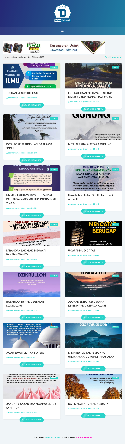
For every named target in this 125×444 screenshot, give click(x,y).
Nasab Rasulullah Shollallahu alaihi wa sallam (91, 197)
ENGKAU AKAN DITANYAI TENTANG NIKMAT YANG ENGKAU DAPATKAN (90, 95)
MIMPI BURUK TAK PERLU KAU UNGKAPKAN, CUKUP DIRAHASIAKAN (91, 355)
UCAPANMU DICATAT (81, 250)
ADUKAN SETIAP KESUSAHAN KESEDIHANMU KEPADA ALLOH (87, 304)
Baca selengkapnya (31, 105)
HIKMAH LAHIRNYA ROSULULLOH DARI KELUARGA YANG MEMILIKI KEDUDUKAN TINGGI (31, 199)
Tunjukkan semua (113, 57)
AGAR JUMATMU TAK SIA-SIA (25, 353)
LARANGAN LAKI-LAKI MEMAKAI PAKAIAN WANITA (26, 253)
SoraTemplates (52, 437)
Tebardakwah (14, 98)
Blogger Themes (84, 437)
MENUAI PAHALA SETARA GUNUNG (90, 144)
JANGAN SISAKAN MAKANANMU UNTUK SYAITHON (31, 406)
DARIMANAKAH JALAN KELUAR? (88, 404)
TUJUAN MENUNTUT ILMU (22, 93)
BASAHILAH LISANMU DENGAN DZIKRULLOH (25, 304)
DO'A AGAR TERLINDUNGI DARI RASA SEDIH (29, 146)
